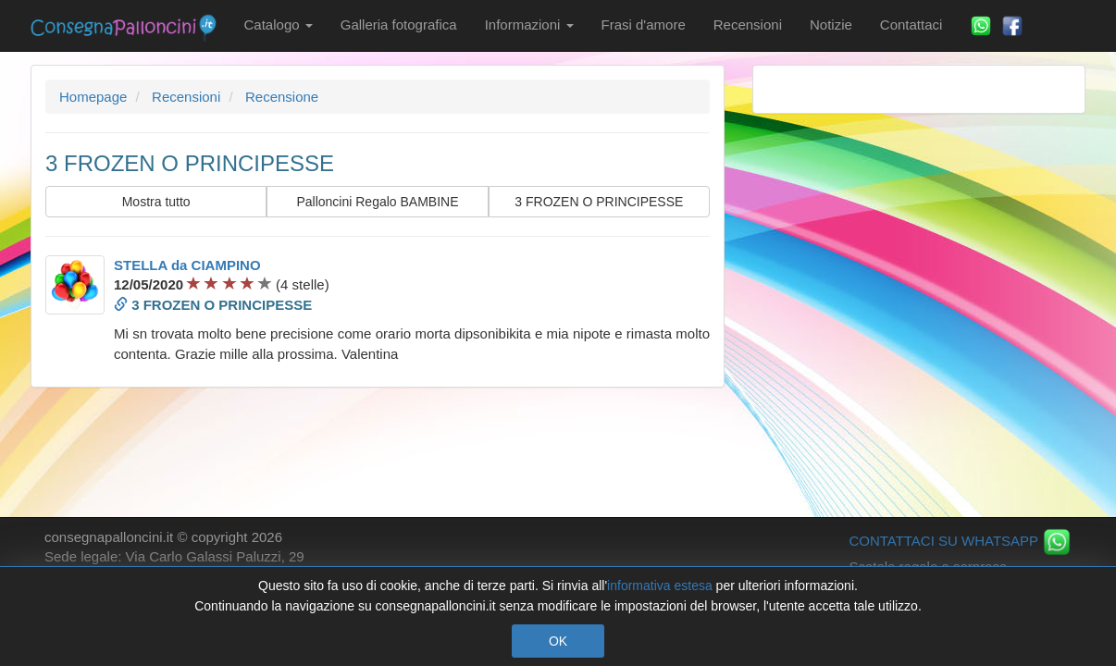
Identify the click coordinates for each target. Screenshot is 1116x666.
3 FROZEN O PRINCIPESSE (599, 201)
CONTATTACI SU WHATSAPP (960, 541)
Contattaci (911, 24)
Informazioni (529, 24)
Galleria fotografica (399, 24)
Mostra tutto (156, 201)
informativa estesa (660, 585)
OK (558, 641)
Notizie (831, 24)
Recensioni (747, 24)
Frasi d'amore (643, 24)
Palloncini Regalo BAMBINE (377, 201)
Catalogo (278, 24)
